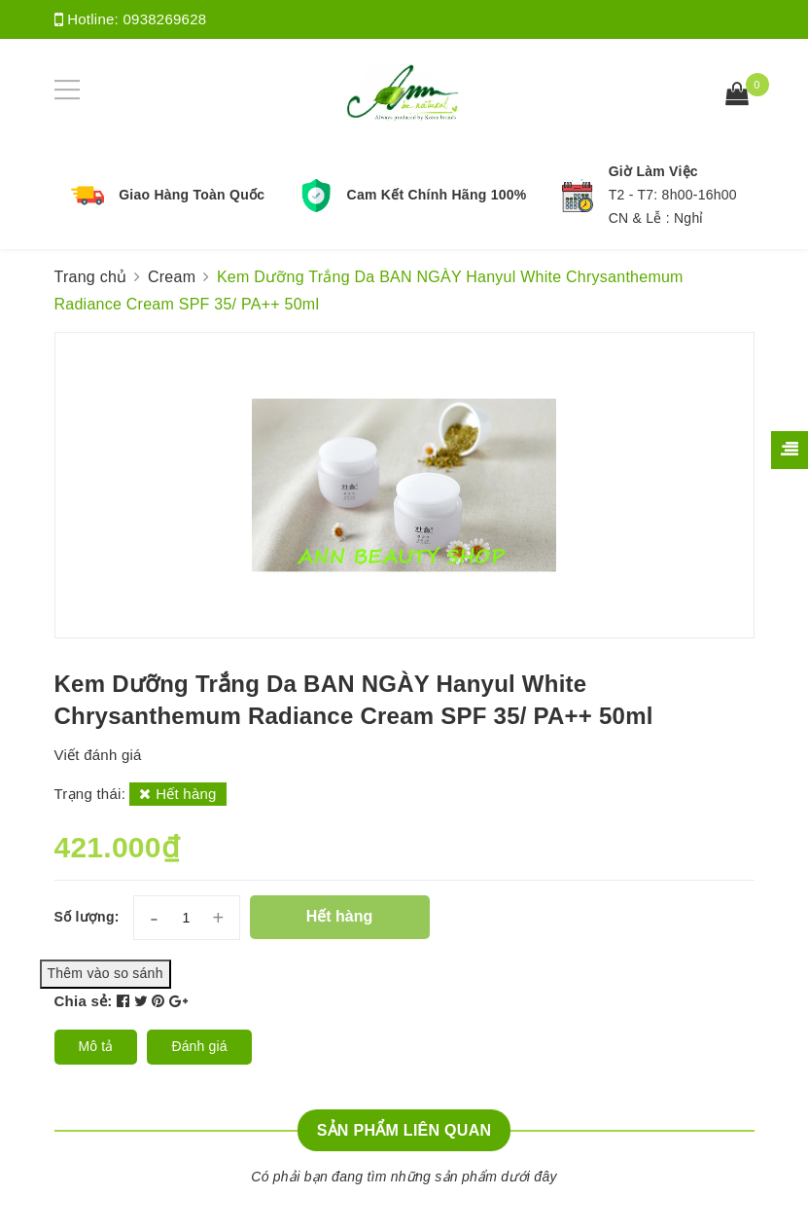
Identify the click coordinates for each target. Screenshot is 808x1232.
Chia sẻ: (83, 1001)
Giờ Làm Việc (653, 171)
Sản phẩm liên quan (404, 1130)
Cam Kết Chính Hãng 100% (437, 194)
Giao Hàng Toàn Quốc (191, 194)
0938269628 (164, 19)
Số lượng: (87, 916)
